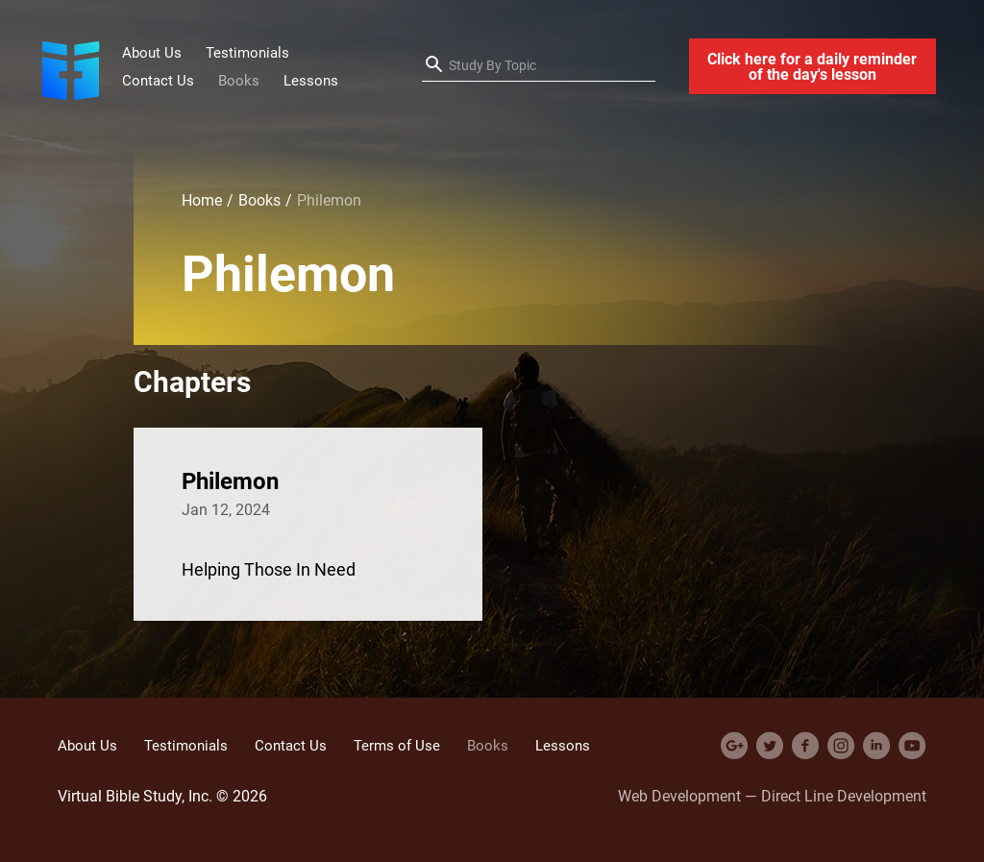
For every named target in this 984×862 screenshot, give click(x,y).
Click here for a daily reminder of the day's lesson (812, 66)
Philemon (230, 480)
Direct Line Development (843, 795)
